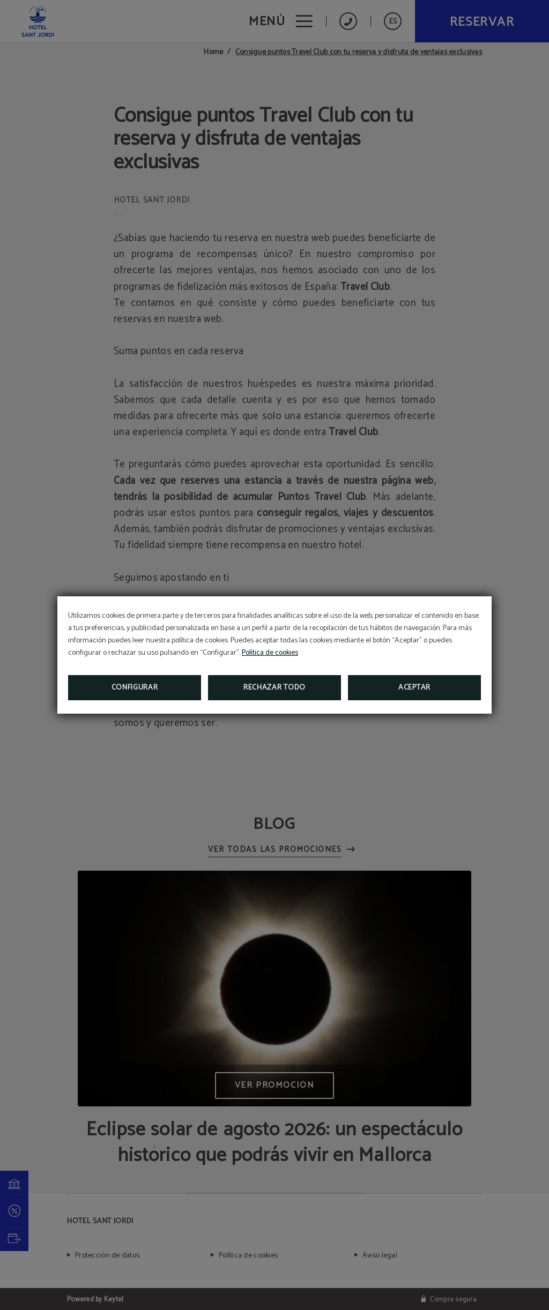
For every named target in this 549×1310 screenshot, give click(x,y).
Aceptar (414, 688)
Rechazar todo (274, 688)
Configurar (135, 688)
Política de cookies (270, 653)
